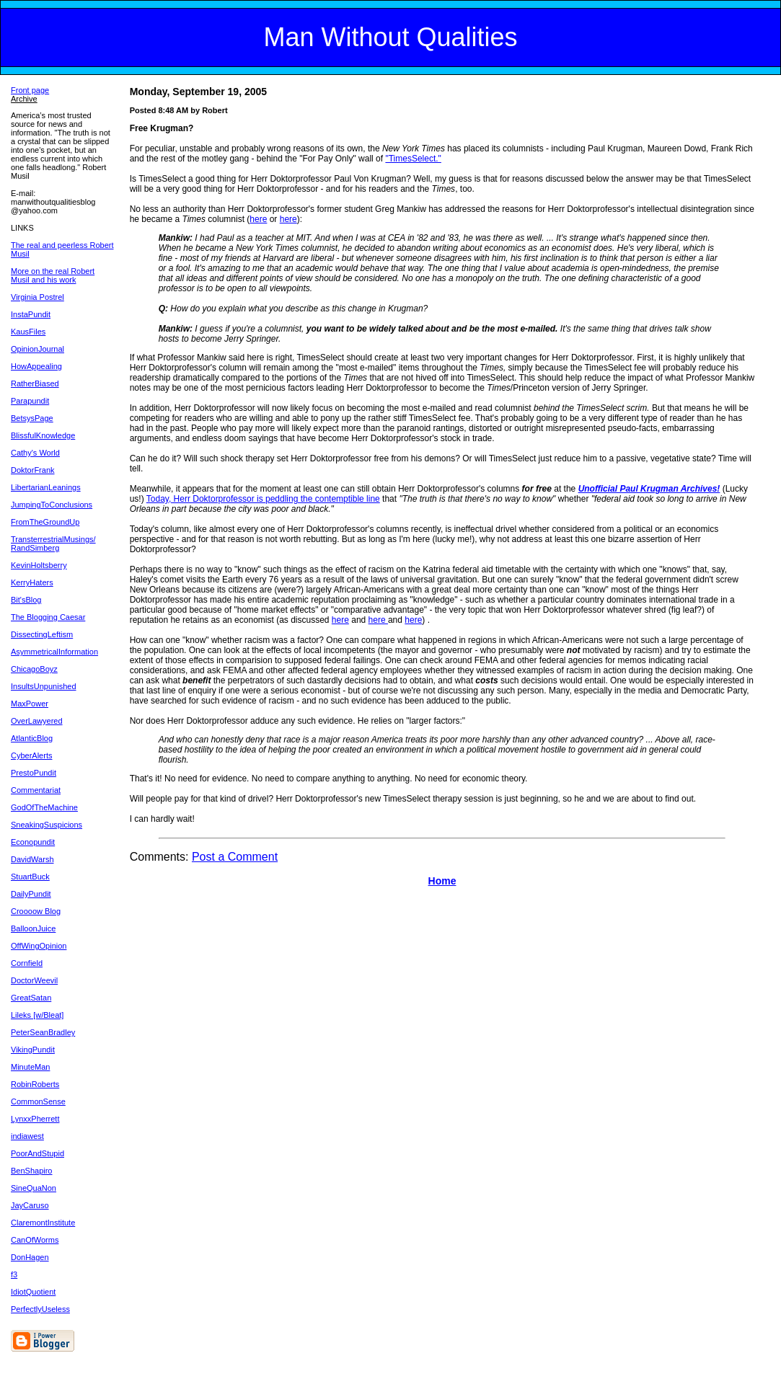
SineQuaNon (33, 1188)
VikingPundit (33, 1049)
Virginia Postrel (37, 297)
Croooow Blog (36, 911)
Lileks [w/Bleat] (37, 1015)
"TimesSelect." (413, 159)
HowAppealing (36, 366)
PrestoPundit (33, 772)
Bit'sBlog (26, 599)
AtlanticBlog (32, 738)
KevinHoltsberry (39, 565)
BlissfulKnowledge (43, 435)
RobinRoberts (35, 1084)
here (258, 219)
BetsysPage (32, 418)
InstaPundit (30, 314)
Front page (30, 90)
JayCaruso (30, 1205)
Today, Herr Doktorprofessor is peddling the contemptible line (263, 499)
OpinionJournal (37, 349)
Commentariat (36, 790)
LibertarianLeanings (46, 487)
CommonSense (38, 1101)
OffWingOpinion (38, 945)
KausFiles (28, 331)
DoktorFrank (33, 470)
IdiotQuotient (33, 1291)
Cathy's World (35, 452)
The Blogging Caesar (48, 617)
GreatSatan (31, 997)
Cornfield (27, 963)
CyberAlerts (31, 755)
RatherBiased (35, 383)
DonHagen (30, 1257)
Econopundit (33, 842)
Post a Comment (235, 857)
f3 (14, 1274)
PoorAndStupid (37, 1153)
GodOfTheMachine (44, 807)
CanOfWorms (34, 1240)
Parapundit (30, 400)
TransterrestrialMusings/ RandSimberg (53, 543)
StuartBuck (30, 876)
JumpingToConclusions (51, 504)
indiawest (27, 1136)
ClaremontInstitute (43, 1222)
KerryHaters (32, 582)
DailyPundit (31, 894)
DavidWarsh (32, 859)
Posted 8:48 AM (159, 110)
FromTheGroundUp (45, 522)
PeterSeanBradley (43, 1032)
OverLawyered (37, 721)
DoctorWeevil (34, 980)
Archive (24, 98)
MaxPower (29, 703)
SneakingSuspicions (46, 824)
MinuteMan (30, 1067)
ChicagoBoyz (34, 669)
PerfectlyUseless (40, 1309)
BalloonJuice (33, 928)
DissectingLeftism (42, 634)
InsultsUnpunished (43, 686)
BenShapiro (32, 1170)
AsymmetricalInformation (54, 651)
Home (442, 881)
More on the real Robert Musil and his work (52, 275)
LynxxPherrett (35, 1118)
